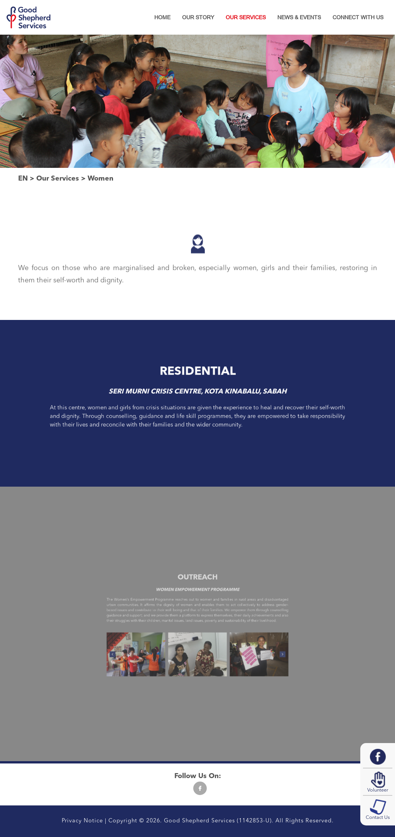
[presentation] (146, 642)
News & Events (299, 17)
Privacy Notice (82, 821)
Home (162, 17)
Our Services (246, 17)
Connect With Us (358, 17)
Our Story (198, 17)
